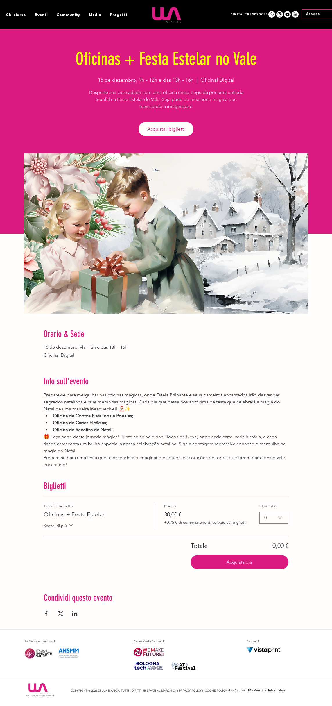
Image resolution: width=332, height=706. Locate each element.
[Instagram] (279, 14)
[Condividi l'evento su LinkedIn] (75, 613)
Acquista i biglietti (166, 129)
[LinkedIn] (295, 14)
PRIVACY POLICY (190, 691)
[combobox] (273, 518)
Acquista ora (239, 562)
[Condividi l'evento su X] (60, 613)
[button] (247, 15)
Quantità (267, 506)
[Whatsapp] (271, 14)
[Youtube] (287, 14)
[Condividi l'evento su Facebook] (46, 613)
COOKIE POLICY (216, 691)
